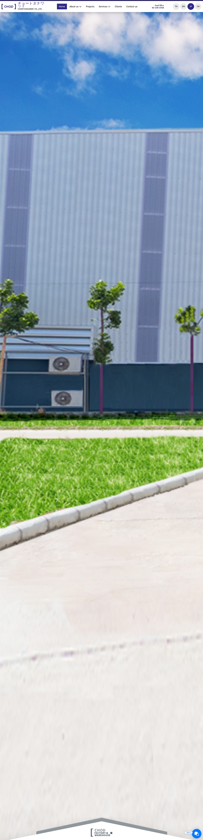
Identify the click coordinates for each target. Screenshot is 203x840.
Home (62, 6)
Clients (118, 6)
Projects (90, 6)
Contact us (131, 6)
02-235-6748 (158, 8)
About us (75, 6)
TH (176, 6)
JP (191, 6)
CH (198, 6)
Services (104, 6)
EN (183, 6)
